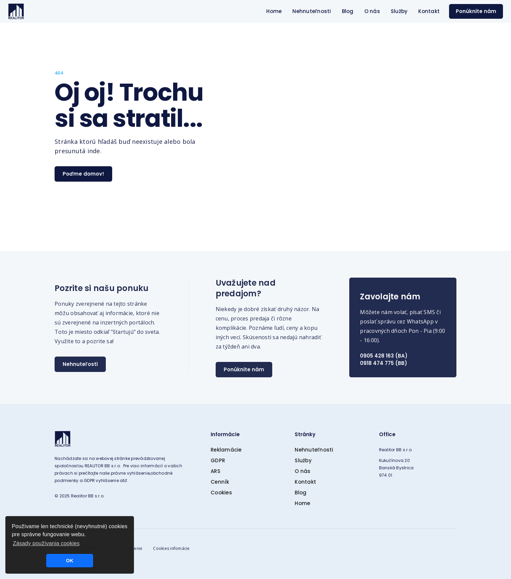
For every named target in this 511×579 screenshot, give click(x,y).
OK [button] (69, 560)
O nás (372, 11)
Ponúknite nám (476, 11)
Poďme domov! (83, 173)
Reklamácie (226, 449)
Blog (348, 11)
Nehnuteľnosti (311, 11)
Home (274, 11)
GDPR (218, 460)
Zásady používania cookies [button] (46, 543)
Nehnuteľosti (80, 364)
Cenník (220, 481)
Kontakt (429, 11)
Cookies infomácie (171, 548)
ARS (215, 471)
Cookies (221, 492)
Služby (399, 11)
